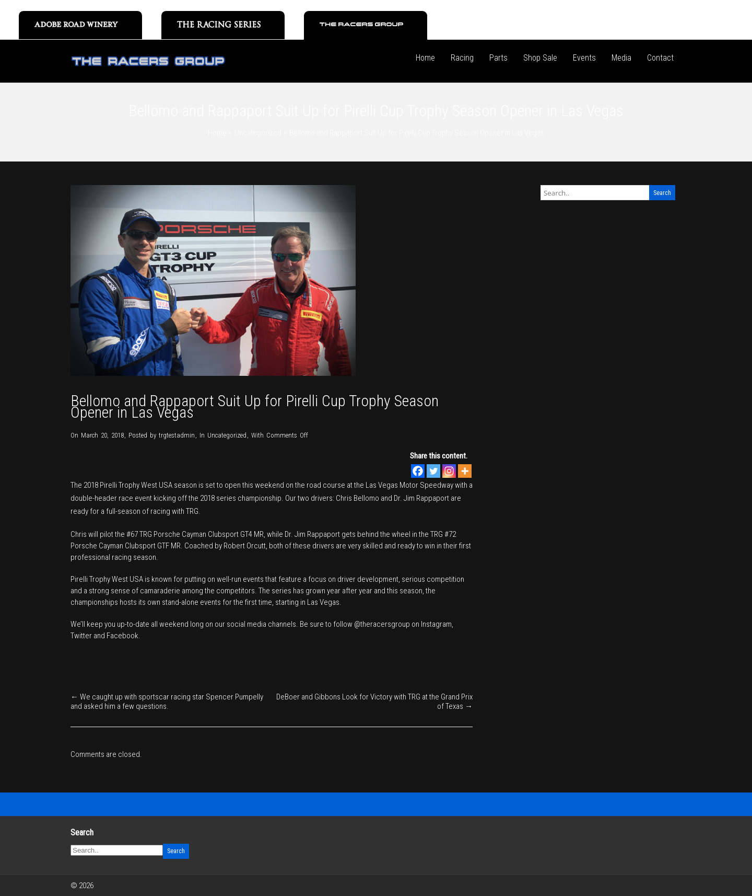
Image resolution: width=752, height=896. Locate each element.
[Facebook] (418, 471)
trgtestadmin (177, 435)
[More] (465, 471)
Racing (462, 58)
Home (425, 58)
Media (621, 58)
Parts (498, 58)
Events (584, 58)
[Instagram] (449, 471)
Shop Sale (540, 58)
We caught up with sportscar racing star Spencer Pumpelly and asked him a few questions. (166, 701)
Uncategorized (257, 132)
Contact (660, 58)
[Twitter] (433, 471)
